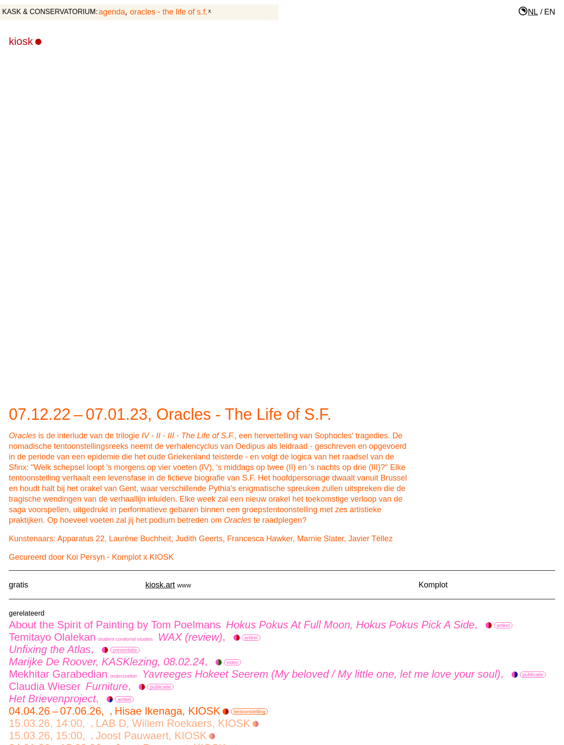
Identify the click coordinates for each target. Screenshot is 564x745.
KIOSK (25, 41)
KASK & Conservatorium (49, 11)
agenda (112, 11)
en (549, 11)
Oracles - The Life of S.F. (169, 11)
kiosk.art (160, 584)
